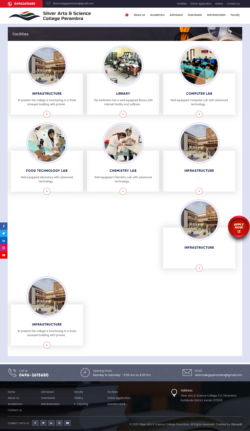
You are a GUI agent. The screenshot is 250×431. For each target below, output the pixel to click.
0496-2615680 (34, 375)
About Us (13, 398)
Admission (176, 15)
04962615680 (24, 3)
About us (139, 15)
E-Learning (81, 404)
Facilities (182, 4)
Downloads (195, 15)
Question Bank (116, 404)
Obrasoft (236, 425)
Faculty (235, 15)
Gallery (219, 4)
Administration (216, 15)
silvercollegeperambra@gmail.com (73, 3)
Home (11, 392)
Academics (157, 15)
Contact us (233, 4)
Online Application (201, 4)
